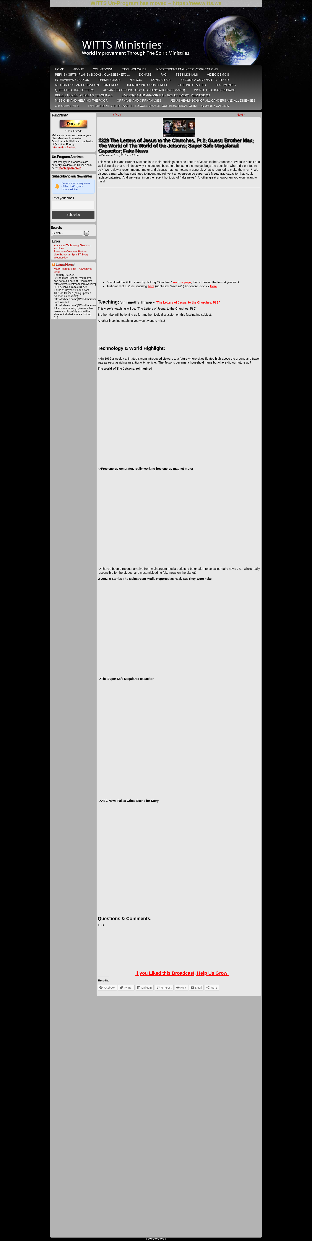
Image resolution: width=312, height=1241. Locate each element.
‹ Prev (117, 114)
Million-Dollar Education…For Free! (86, 85)
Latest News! (64, 264)
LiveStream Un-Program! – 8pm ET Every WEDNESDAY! (166, 95)
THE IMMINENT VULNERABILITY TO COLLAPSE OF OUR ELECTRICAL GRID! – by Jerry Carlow (158, 105)
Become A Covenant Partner (70, 251)
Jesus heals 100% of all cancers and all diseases (212, 100)
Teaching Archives (69, 168)
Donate (145, 74)
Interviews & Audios (72, 79)
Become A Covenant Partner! (205, 79)
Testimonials (187, 74)
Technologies (134, 69)
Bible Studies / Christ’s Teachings (84, 95)
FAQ (164, 74)
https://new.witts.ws (196, 3)
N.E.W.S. (136, 79)
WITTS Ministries (156, 37)
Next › (241, 114)
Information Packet (63, 147)
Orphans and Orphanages (139, 100)
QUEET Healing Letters (74, 90)
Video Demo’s (218, 74)
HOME (59, 69)
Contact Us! (161, 79)
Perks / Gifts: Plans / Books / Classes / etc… (92, 74)
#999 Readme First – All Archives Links (73, 270)
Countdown (103, 69)
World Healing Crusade (214, 90)
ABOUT (78, 69)
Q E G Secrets (67, 105)
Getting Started (192, 85)
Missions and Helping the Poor (81, 100)
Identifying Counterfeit (148, 85)
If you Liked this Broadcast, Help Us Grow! (182, 973)
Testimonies (225, 85)
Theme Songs (109, 79)
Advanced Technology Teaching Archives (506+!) (144, 90)
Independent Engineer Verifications (187, 69)
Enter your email (63, 198)
